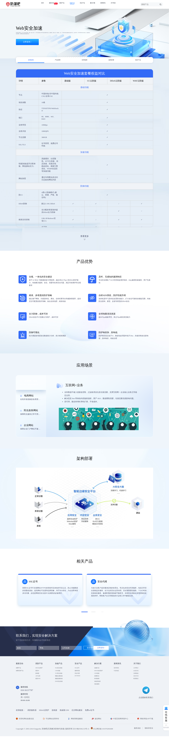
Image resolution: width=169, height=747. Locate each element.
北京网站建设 (76, 721)
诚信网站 (96, 729)
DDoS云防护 (44, 721)
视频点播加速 (60, 683)
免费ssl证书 (89, 721)
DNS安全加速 (60, 690)
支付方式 (137, 683)
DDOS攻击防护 (100, 675)
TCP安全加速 (60, 679)
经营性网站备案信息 (25, 729)
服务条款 (136, 739)
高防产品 (66, 4)
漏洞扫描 (78, 675)
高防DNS (39, 686)
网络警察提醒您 (75, 729)
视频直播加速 (60, 686)
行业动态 (117, 675)
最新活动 (53, 4)
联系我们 (137, 686)
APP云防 (38, 683)
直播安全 (98, 683)
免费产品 (19, 671)
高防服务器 (32, 721)
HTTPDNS (79, 682)
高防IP (38, 675)
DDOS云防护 (40, 671)
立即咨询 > (27, 48)
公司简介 (137, 671)
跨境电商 (98, 686)
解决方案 (103, 4)
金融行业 (98, 671)
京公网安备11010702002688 (106, 740)
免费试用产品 (21, 675)
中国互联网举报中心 (118, 729)
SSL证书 (78, 671)
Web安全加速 (60, 671)
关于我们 (128, 4)
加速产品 (78, 4)
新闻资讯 (116, 4)
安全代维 (78, 679)
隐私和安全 (148, 739)
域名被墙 (98, 694)
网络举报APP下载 (144, 729)
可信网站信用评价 (51, 729)
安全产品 (91, 4)
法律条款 (137, 679)
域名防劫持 (98, 690)
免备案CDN (64, 721)
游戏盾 (38, 679)
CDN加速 (59, 675)
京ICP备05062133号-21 (82, 740)
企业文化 (137, 675)
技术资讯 (117, 671)
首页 (43, 4)
